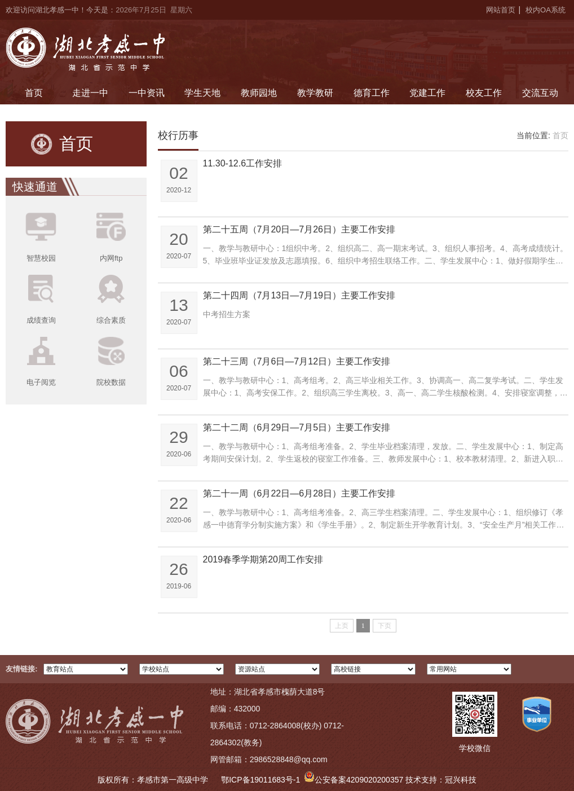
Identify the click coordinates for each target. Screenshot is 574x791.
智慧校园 (41, 258)
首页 (34, 93)
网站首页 (500, 10)
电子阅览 (41, 382)
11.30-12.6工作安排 (242, 163)
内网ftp (111, 258)
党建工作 (427, 93)
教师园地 (259, 93)
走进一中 (90, 93)
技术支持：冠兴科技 (440, 779)
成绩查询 (41, 320)
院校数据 (111, 382)
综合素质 (111, 320)
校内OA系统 (546, 10)
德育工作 (372, 93)
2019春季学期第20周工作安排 (263, 559)
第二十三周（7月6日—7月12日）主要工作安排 (297, 361)
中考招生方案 (226, 314)
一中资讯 (147, 93)
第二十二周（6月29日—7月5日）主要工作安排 (297, 427)
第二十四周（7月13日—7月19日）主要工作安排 (299, 295)
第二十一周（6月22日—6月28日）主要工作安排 (299, 493)
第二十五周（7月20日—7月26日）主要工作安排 (299, 229)
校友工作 (484, 93)
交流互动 (540, 93)
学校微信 (475, 748)
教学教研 (315, 93)
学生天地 (202, 93)
